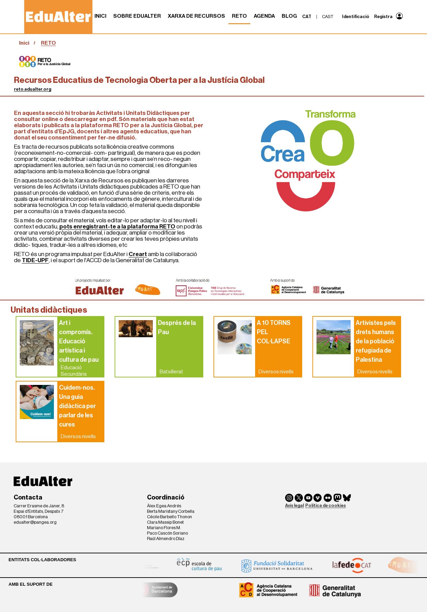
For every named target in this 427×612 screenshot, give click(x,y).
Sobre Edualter (137, 16)
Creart (138, 254)
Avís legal (294, 505)
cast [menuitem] (328, 16)
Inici (100, 16)
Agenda (264, 16)
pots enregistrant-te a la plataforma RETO (117, 226)
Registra (383, 16)
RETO (239, 16)
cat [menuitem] (306, 16)
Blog (289, 16)
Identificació (355, 16)
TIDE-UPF (35, 260)
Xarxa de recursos (196, 16)
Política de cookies (325, 505)
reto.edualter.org (32, 89)
